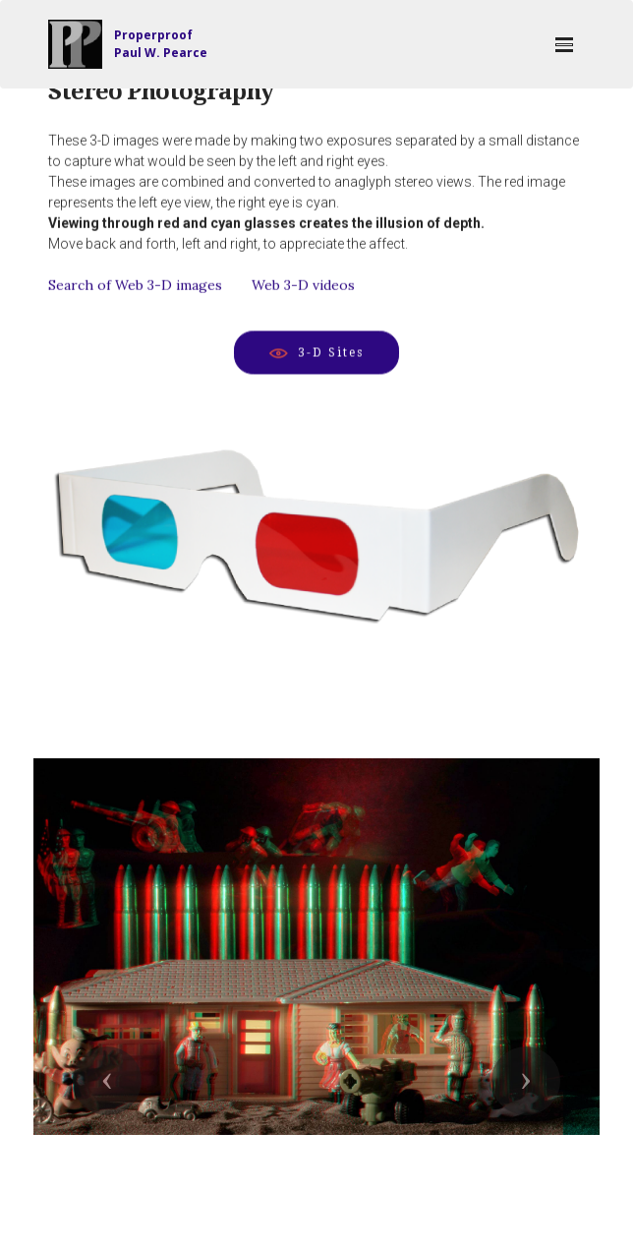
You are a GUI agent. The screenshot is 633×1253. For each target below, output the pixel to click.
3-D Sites (316, 353)
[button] (107, 1080)
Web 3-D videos (303, 288)
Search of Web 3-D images (135, 288)
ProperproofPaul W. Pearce (160, 44)
